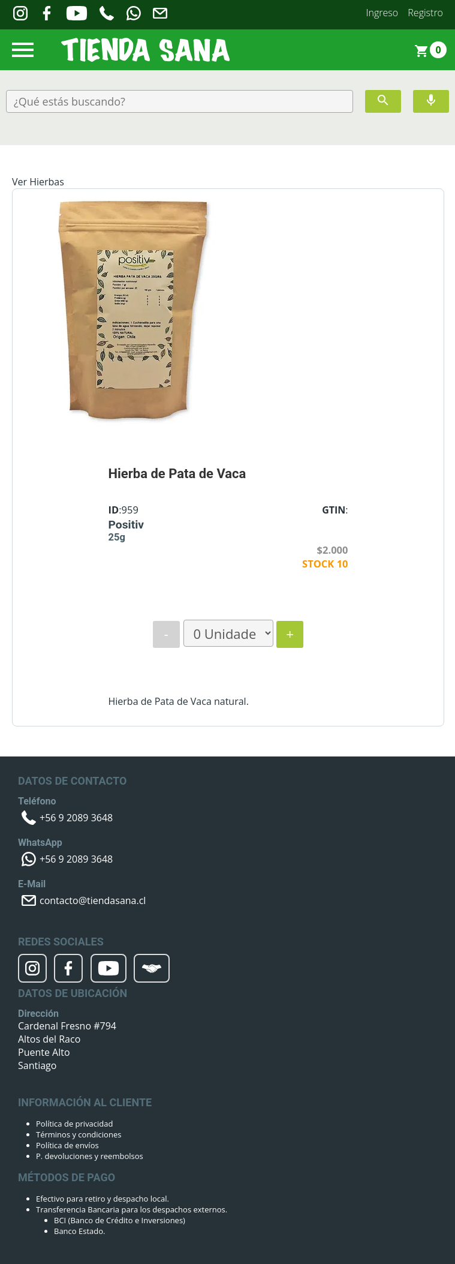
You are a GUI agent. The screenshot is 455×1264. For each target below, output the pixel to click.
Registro (425, 12)
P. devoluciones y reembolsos (89, 1156)
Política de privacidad (74, 1123)
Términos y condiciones (78, 1134)
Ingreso (382, 12)
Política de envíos (67, 1145)
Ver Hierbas (38, 181)
